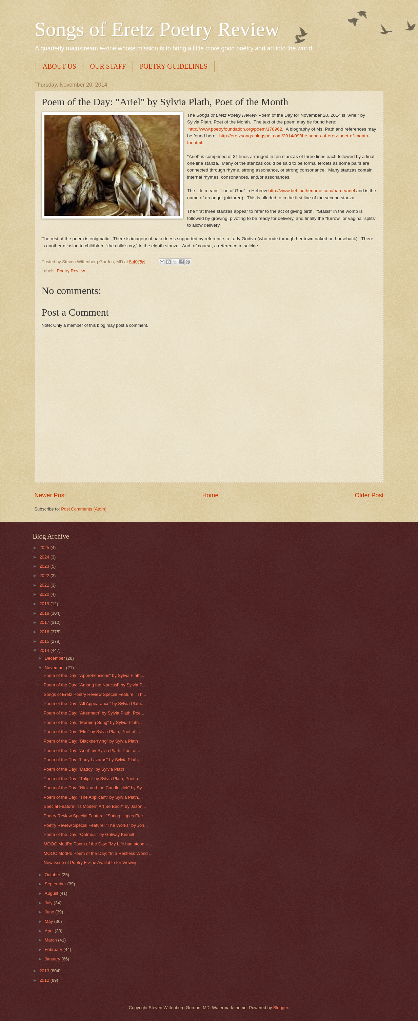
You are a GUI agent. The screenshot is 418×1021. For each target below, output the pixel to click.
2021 (44, 585)
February (54, 949)
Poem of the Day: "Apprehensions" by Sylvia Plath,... (94, 675)
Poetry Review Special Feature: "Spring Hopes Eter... (95, 815)
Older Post (369, 495)
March (51, 940)
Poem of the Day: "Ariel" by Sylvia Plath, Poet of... (92, 750)
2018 (44, 613)
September (56, 883)
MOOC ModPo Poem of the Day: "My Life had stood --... (98, 843)
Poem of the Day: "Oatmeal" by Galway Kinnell (89, 834)
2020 (44, 594)
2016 (44, 631)
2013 (44, 970)
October (53, 874)
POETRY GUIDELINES (173, 66)
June (50, 911)
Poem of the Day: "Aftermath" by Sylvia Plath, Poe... (94, 713)
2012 (44, 980)
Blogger (280, 1007)
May (49, 921)
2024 (44, 557)
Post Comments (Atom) (83, 509)
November (55, 667)
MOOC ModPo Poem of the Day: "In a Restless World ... (98, 853)
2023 (44, 566)
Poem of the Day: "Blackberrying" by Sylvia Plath (91, 741)
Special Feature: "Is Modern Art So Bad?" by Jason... (95, 806)
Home (210, 495)
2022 (44, 575)
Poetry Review (71, 270)
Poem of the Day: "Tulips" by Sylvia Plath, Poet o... (93, 778)
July (49, 902)
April (50, 930)
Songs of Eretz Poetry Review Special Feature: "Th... (95, 694)
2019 (44, 603)
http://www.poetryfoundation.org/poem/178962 (235, 129)
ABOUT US (59, 66)
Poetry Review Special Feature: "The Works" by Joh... (96, 825)
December (55, 658)
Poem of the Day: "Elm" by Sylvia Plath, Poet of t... (92, 731)
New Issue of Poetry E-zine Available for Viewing (91, 862)
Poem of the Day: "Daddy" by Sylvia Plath (84, 769)
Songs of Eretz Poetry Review (157, 29)
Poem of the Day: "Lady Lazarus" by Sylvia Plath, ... (94, 759)
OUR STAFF (108, 66)
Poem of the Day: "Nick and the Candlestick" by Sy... (94, 787)
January (53, 958)
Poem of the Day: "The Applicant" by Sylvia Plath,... (93, 797)
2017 (44, 622)
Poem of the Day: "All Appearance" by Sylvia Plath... (94, 703)
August (52, 893)
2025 (44, 547)
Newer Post (50, 495)
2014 (44, 650)
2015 (44, 641)
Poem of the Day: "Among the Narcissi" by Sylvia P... (94, 684)
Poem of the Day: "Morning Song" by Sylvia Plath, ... (94, 722)
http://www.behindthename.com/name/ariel (311, 190)
